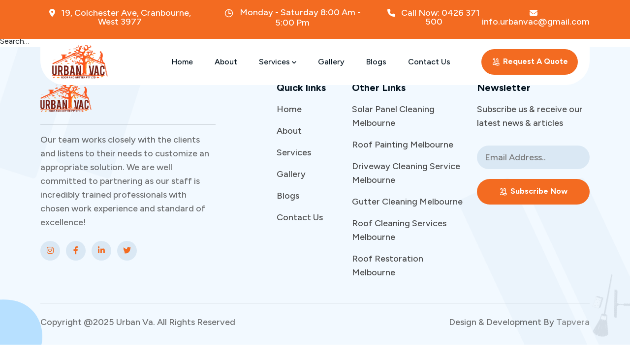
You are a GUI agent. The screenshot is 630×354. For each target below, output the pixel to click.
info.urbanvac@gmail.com (536, 17)
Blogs (376, 61)
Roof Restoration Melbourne (387, 265)
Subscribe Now (533, 191)
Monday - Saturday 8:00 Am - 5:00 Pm (292, 17)
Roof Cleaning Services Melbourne (399, 230)
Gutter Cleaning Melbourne (407, 201)
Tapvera (573, 322)
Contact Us (429, 61)
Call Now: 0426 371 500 (433, 17)
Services (277, 61)
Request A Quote (529, 62)
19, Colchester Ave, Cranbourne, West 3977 (120, 17)
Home (182, 61)
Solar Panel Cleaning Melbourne (393, 116)
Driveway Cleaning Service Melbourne (406, 173)
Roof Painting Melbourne (402, 144)
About (226, 61)
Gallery (331, 61)
